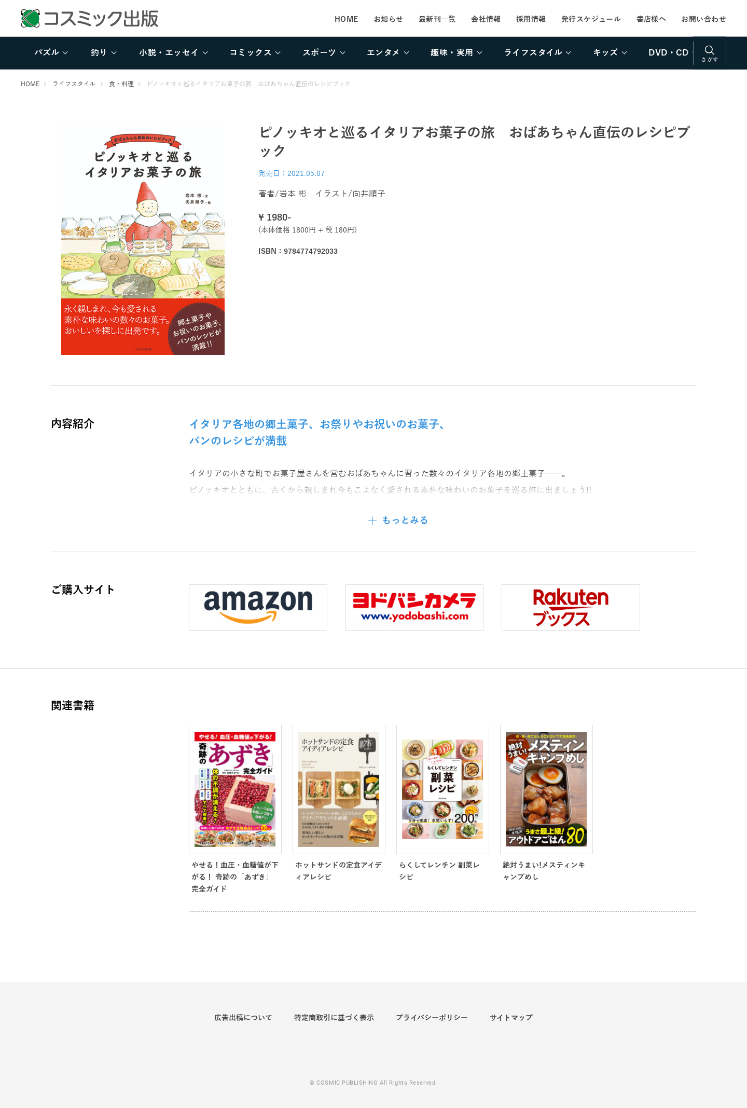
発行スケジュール (591, 19)
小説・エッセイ (169, 53)
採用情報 (531, 19)
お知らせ (389, 19)
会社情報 (486, 19)
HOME (346, 19)
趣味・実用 (452, 53)
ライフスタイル (533, 53)
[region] (373, 53)
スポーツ (319, 53)
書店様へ (652, 19)
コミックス (250, 53)
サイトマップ (511, 1018)
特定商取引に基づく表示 (334, 1018)
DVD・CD (668, 53)
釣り (99, 53)
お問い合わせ (703, 19)
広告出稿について (243, 1018)
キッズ (605, 53)
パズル (46, 53)
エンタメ (383, 53)
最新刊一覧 (437, 19)
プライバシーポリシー (432, 1018)
